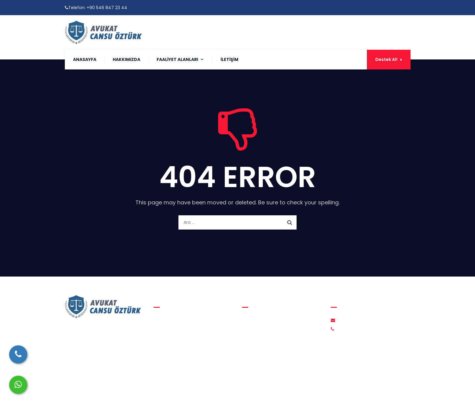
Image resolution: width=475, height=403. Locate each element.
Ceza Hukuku (172, 343)
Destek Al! (388, 59)
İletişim (229, 59)
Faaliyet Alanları (180, 59)
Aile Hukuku (170, 320)
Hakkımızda (126, 59)
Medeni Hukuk (173, 332)
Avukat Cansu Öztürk (234, 391)
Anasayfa (84, 59)
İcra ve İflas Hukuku (178, 355)
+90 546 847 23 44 (107, 8)
